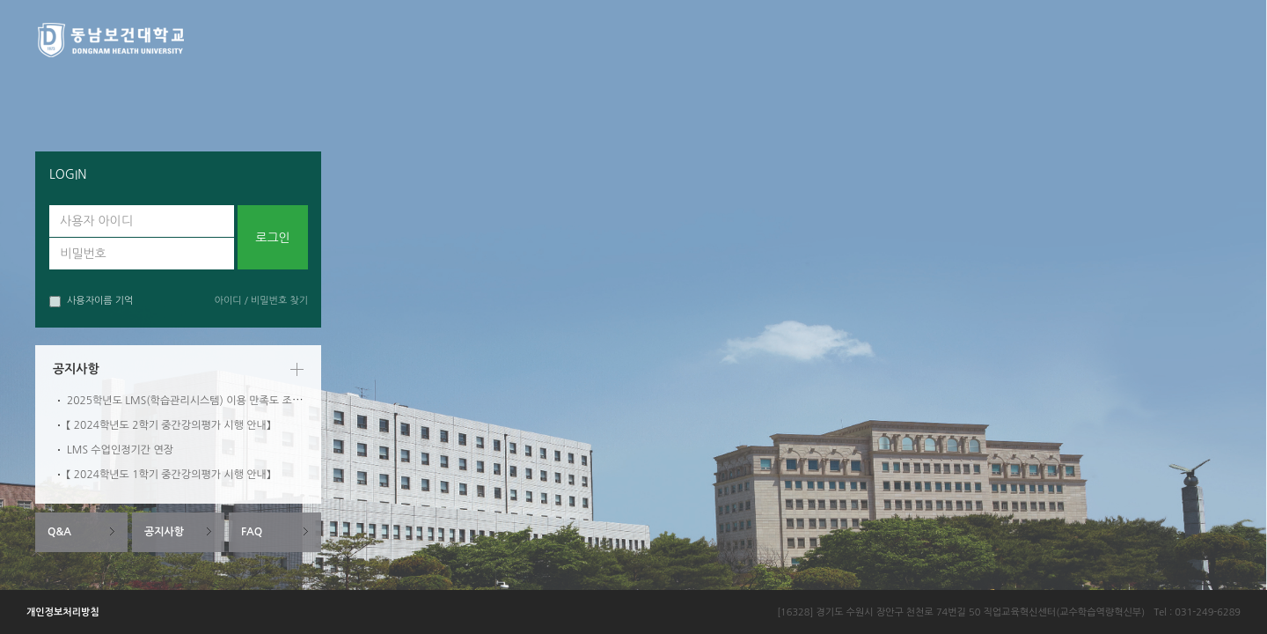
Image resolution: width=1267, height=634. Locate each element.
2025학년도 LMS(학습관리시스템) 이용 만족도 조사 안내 (196, 400)
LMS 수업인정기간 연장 (120, 450)
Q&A (59, 532)
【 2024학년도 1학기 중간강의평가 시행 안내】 (168, 474)
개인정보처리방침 (62, 612)
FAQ (251, 532)
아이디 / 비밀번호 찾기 (261, 301)
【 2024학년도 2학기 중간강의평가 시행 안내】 (168, 425)
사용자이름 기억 (91, 301)
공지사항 (164, 532)
